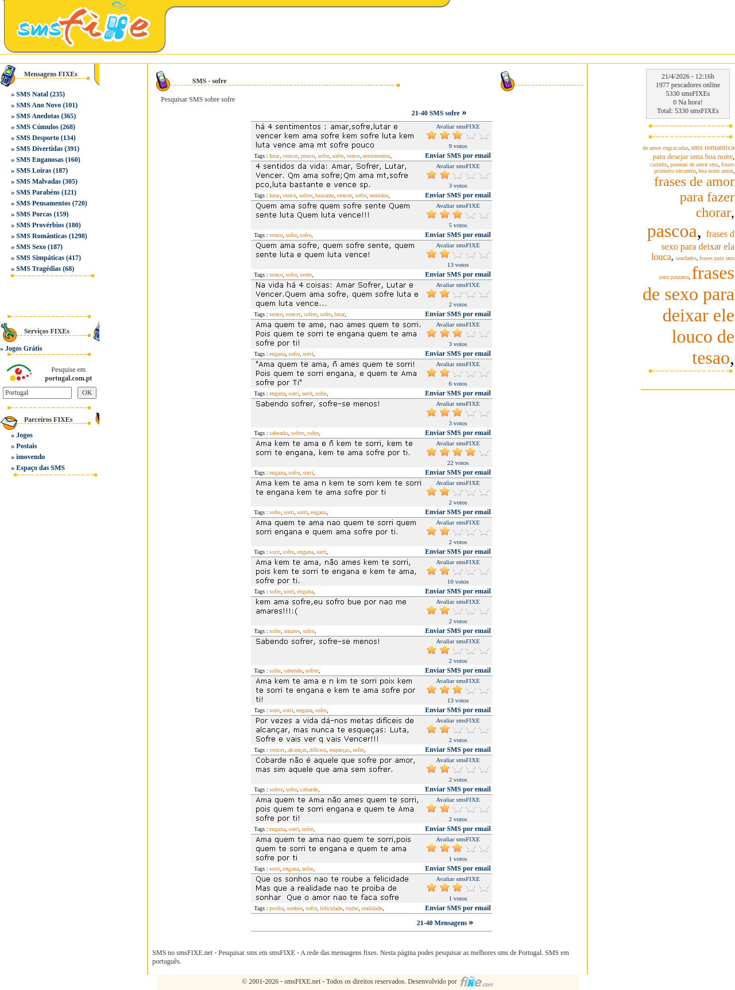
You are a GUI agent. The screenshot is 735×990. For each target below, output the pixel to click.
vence (352, 156)
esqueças (339, 750)
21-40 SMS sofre (436, 113)
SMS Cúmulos (37, 127)
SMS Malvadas (38, 181)
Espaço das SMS (40, 468)
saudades (686, 258)
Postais (26, 446)
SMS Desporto (37, 138)
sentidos (378, 195)
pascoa (672, 230)
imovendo (30, 457)
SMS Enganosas (39, 160)
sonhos (295, 908)
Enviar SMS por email (458, 156)
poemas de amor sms (694, 164)
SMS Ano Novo (38, 105)
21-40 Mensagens (443, 923)
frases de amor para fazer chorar (694, 197)
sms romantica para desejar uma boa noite (693, 152)
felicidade (331, 908)
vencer (290, 156)
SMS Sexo (31, 247)
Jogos (24, 435)
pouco (308, 156)
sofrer (305, 195)
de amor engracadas (665, 148)
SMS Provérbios (40, 225)
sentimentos (376, 156)
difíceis (318, 750)
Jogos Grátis (23, 348)
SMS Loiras (33, 170)
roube (352, 908)
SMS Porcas (34, 214)
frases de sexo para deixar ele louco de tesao (688, 315)
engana (277, 354)
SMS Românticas (41, 236)
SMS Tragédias (38, 269)
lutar (274, 156)
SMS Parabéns (38, 192)
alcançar (297, 750)
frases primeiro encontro (694, 167)
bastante (324, 195)
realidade (372, 908)
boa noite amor (716, 171)
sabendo (278, 433)
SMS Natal (32, 94)
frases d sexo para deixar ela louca (692, 245)
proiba (276, 908)
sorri (308, 354)
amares (292, 631)
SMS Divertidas (39, 149)
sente (306, 274)
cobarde (309, 789)
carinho (658, 164)
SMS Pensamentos (43, 203)
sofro (309, 631)
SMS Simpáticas (40, 258)
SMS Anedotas (37, 116)
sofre (323, 156)
